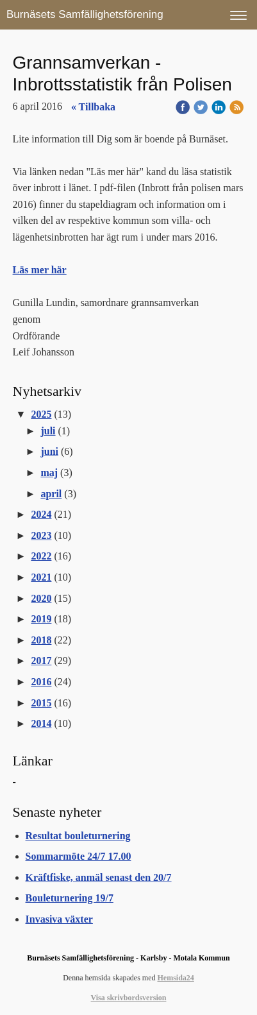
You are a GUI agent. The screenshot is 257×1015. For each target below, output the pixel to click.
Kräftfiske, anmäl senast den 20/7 (99, 877)
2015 (41, 702)
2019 (41, 618)
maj (49, 472)
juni (49, 451)
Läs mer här (40, 269)
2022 (41, 555)
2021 (41, 577)
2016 (41, 681)
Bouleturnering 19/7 (69, 897)
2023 (41, 535)
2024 (41, 514)
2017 (41, 660)
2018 (41, 640)
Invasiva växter (59, 919)
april (51, 493)
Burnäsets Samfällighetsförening (84, 14)
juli (47, 430)
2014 (41, 723)
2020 (41, 598)
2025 (41, 414)
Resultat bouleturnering (78, 835)
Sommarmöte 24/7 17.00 (78, 856)
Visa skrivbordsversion (129, 997)
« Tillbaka (93, 106)
